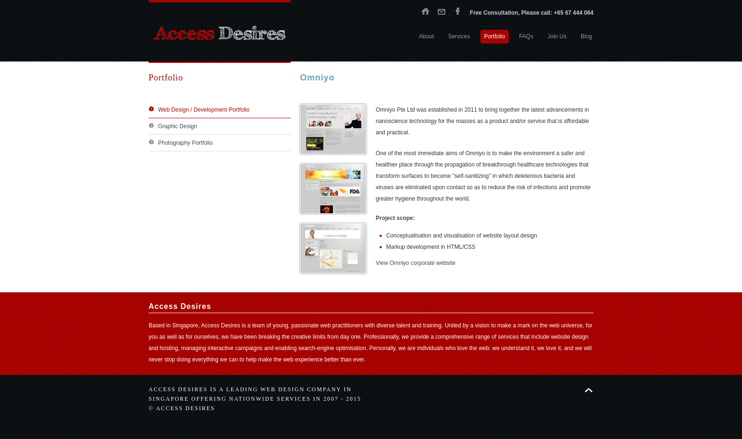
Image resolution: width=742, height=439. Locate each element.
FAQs (526, 36)
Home (425, 11)
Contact (441, 11)
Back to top (588, 390)
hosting (168, 348)
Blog (586, 36)
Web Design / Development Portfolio (203, 109)
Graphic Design (177, 126)
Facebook (457, 11)
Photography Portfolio (185, 143)
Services (459, 36)
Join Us (557, 36)
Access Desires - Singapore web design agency (220, 33)
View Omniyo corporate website (416, 263)
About (426, 36)
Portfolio (494, 36)
